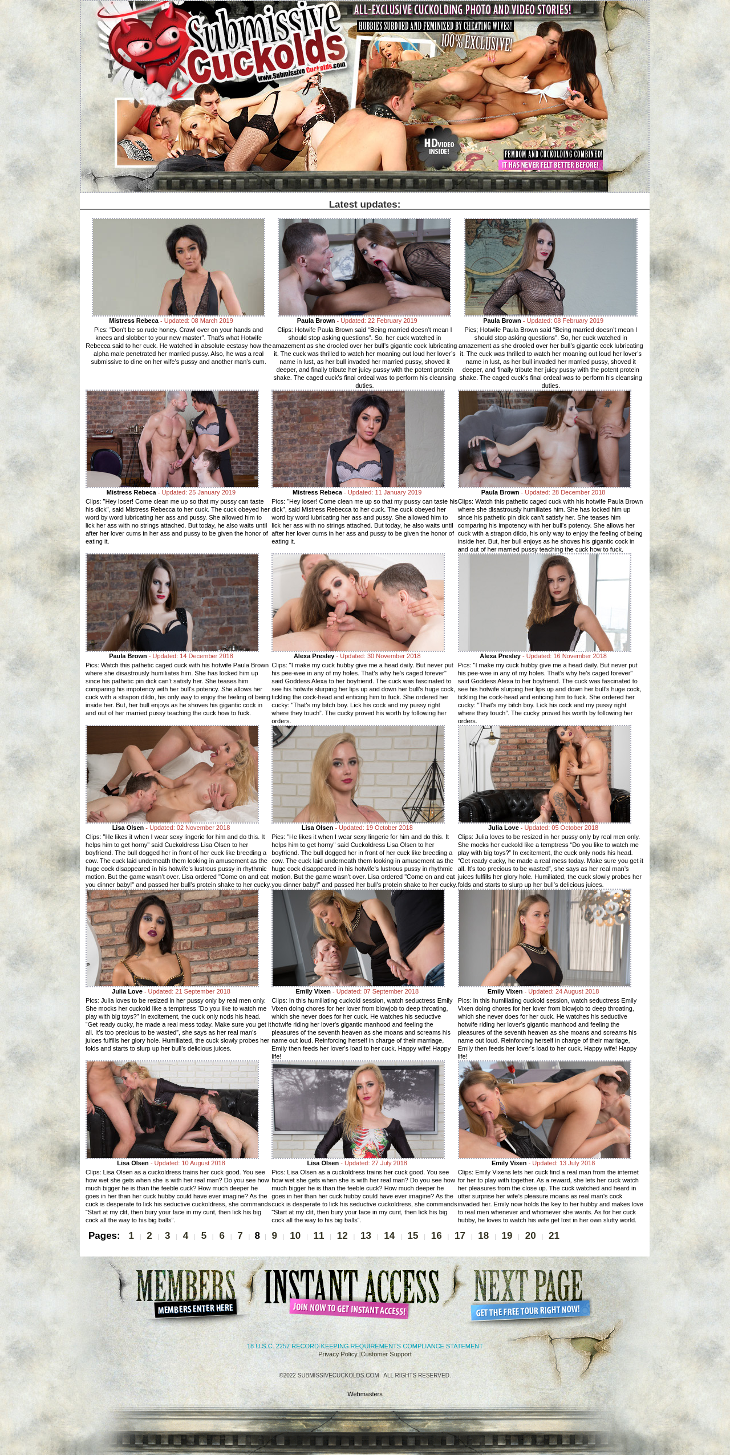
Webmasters (365, 1394)
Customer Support (386, 1354)
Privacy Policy (337, 1354)
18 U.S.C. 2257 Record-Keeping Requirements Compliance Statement (365, 1346)
